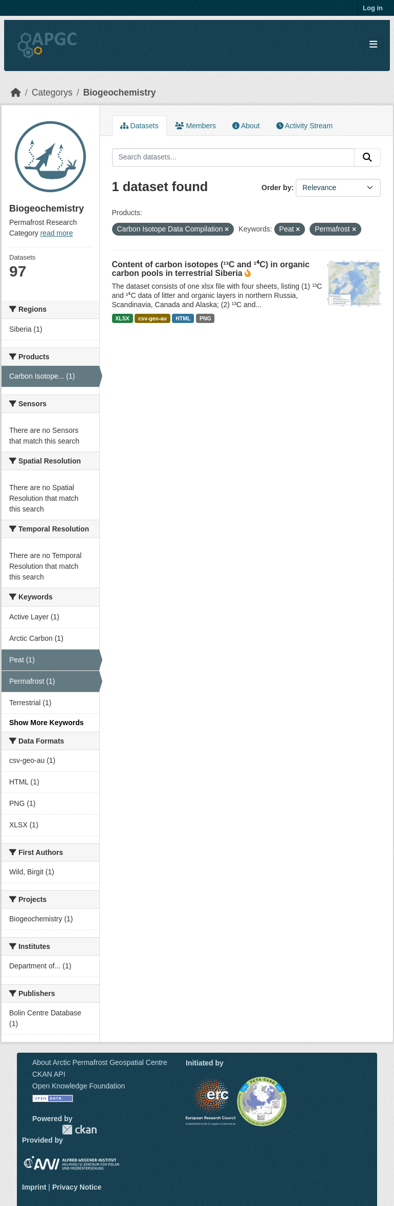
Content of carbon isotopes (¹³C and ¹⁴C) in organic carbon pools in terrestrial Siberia (211, 268)
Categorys (52, 92)
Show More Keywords (46, 722)
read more (56, 233)
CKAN (79, 1129)
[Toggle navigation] (373, 44)
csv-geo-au (152, 318)
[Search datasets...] (233, 157)
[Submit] (367, 157)
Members (195, 126)
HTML (183, 318)
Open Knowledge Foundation (78, 1086)
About (246, 126)
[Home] (16, 92)
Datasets (139, 126)
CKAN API (48, 1074)
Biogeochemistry (119, 92)
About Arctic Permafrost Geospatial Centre (99, 1062)
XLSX (122, 318)
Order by (276, 187)
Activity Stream (304, 126)
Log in (373, 8)
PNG (205, 318)
